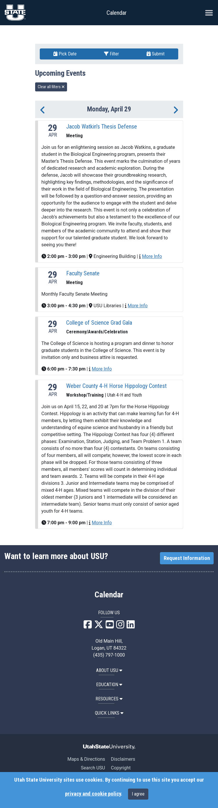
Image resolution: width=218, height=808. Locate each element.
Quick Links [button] (109, 713)
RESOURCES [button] (109, 699)
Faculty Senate (83, 273)
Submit (156, 54)
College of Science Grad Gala (99, 322)
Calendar (109, 595)
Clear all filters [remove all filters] (51, 86)
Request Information (187, 558)
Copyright (121, 768)
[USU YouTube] (110, 626)
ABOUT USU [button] (109, 670)
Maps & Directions (86, 759)
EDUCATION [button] (109, 684)
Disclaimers (123, 759)
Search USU (93, 768)
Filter (111, 54)
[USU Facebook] (88, 626)
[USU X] (98, 626)
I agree (138, 794)
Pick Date (65, 54)
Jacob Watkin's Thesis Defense (101, 126)
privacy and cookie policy (93, 794)
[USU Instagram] (120, 626)
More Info (152, 256)
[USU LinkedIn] (131, 626)
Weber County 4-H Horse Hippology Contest (116, 385)
